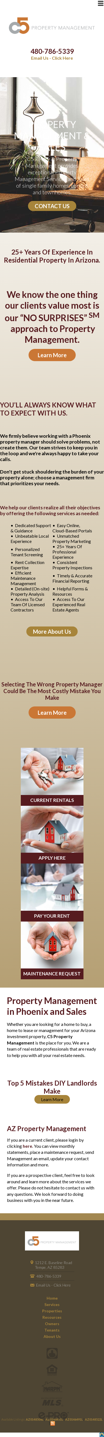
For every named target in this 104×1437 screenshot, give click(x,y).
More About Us (52, 631)
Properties (52, 1310)
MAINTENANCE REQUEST (52, 974)
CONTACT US (52, 206)
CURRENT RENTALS (52, 800)
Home (52, 1298)
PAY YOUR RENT (52, 916)
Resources (52, 1317)
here (27, 1146)
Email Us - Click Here (52, 58)
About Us (52, 1336)
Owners (52, 1323)
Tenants (52, 1330)
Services (52, 1304)
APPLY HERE (52, 858)
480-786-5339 (52, 51)
